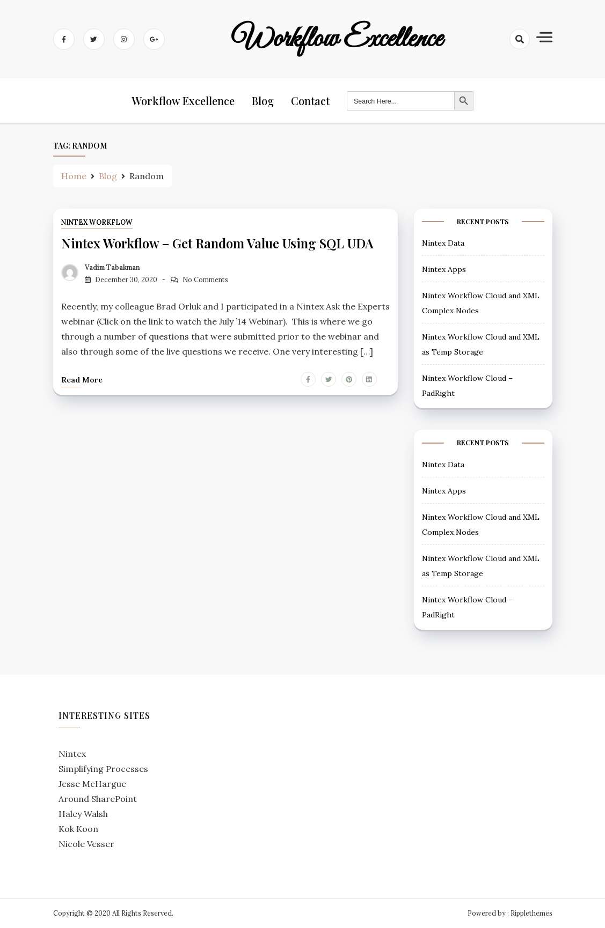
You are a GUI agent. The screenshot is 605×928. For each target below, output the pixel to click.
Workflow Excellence (337, 39)
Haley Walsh (83, 813)
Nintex (72, 753)
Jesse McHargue (92, 783)
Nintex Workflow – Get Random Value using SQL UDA (217, 243)
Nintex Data (443, 243)
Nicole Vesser (86, 843)
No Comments (205, 280)
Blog (263, 100)
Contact (310, 100)
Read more (82, 380)
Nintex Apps (444, 269)
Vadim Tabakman (112, 267)
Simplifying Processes (103, 768)
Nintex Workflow (97, 222)
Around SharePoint (98, 798)
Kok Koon (78, 828)
